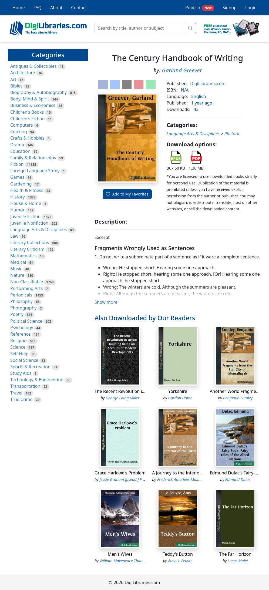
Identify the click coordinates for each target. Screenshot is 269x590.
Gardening (21, 184)
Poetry (16, 314)
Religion (18, 340)
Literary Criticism (27, 249)
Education (20, 151)
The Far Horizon (235, 554)
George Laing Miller (122, 397)
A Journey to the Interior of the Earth (189, 473)
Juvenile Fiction (25, 217)
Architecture (22, 73)
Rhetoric (232, 134)
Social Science (24, 360)
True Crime (21, 399)
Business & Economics (32, 105)
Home (18, 8)
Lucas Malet (238, 560)
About (56, 8)
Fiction (17, 164)
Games (17, 177)
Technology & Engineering (36, 380)
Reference (20, 334)
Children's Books (27, 112)
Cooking (18, 131)
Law (14, 236)
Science (17, 347)
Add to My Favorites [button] (127, 194)
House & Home (25, 203)
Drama (17, 145)
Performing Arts (26, 288)
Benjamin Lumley (238, 397)
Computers (21, 125)
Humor (17, 210)
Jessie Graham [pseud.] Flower (125, 479)
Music (16, 269)
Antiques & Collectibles (33, 66)
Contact (79, 8)
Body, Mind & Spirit (29, 99)
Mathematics (23, 256)
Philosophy (21, 301)
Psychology (21, 328)
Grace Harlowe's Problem (120, 473)
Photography (23, 308)
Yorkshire (177, 391)
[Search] (140, 28)
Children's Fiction (27, 119)
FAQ (37, 8)
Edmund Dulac (237, 479)
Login (251, 8)
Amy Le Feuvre (180, 560)
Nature (17, 275)
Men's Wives (120, 554)
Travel (16, 393)
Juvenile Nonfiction (29, 223)
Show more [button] (106, 302)
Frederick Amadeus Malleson (181, 479)
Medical (18, 262)
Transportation (25, 386)
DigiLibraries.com (208, 83)
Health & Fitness (26, 190)
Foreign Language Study (35, 171)
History (17, 197)
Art (13, 79)
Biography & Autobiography (38, 92)
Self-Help (19, 354)
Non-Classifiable (26, 282)
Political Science (26, 321)
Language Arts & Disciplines (38, 229)
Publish (199, 8)
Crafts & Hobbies (27, 138)
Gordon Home (180, 397)
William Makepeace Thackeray (126, 560)
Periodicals (21, 295)
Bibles (16, 86)
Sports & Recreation (30, 367)
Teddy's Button (178, 554)
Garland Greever (182, 70)
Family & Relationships (33, 158)
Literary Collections (29, 242)
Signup (230, 8)
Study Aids (20, 373)
